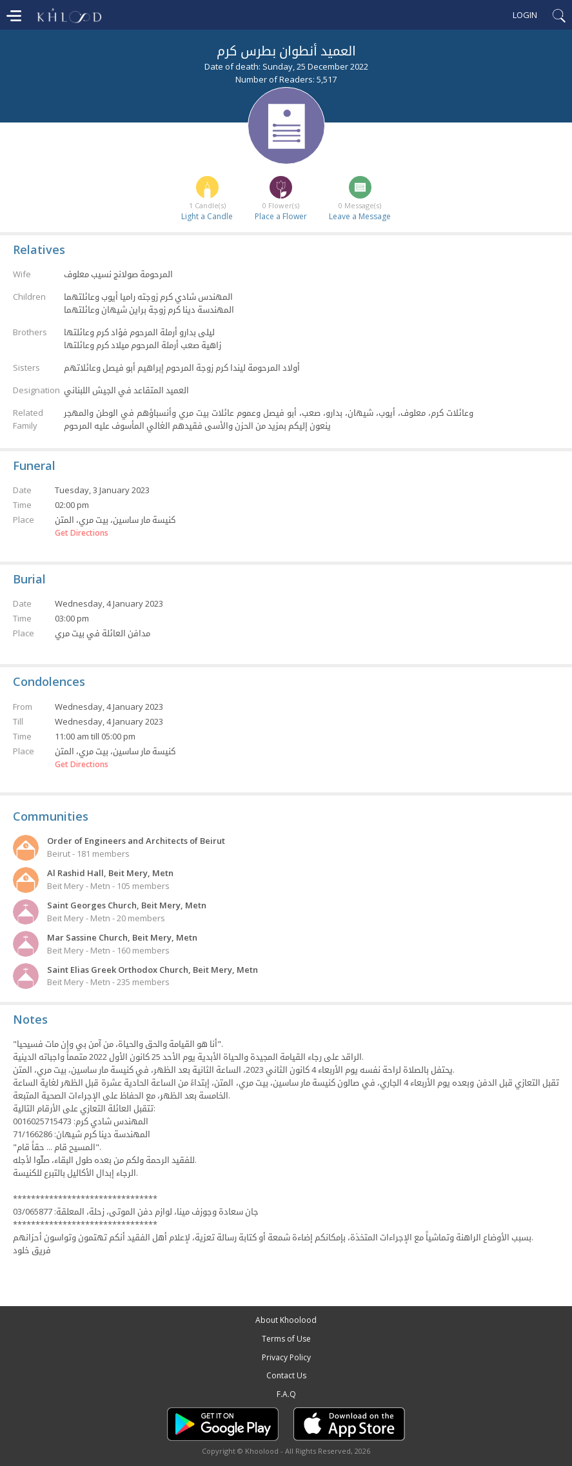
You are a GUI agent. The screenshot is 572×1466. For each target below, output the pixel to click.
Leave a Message (360, 216)
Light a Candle (207, 216)
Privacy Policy (286, 1357)
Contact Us (286, 1375)
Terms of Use (286, 1338)
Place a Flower (281, 216)
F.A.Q (286, 1394)
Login (525, 15)
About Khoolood (286, 1320)
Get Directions (81, 533)
